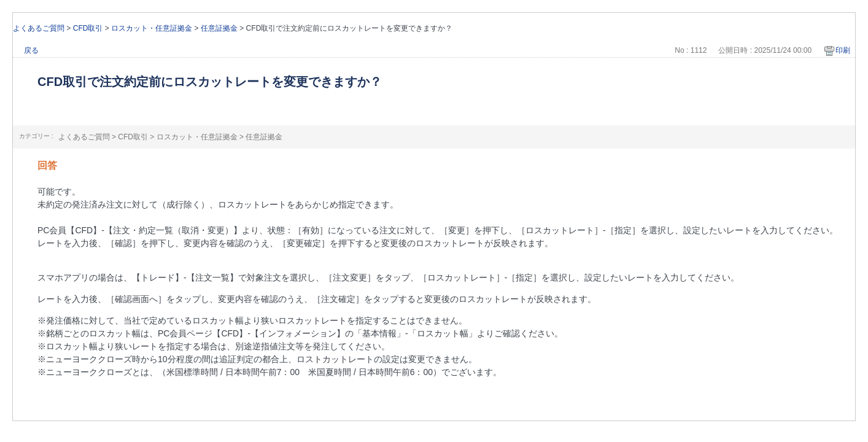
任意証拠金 (219, 28)
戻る (31, 50)
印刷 (842, 50)
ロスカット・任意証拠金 (151, 28)
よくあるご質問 (38, 28)
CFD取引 (88, 28)
